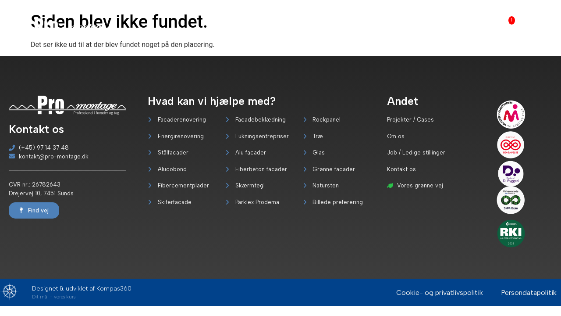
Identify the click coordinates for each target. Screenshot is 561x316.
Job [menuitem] (504, 21)
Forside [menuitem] (248, 22)
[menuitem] (280, 27)
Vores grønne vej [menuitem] (380, 26)
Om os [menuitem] (473, 26)
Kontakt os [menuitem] (539, 26)
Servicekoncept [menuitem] (432, 22)
